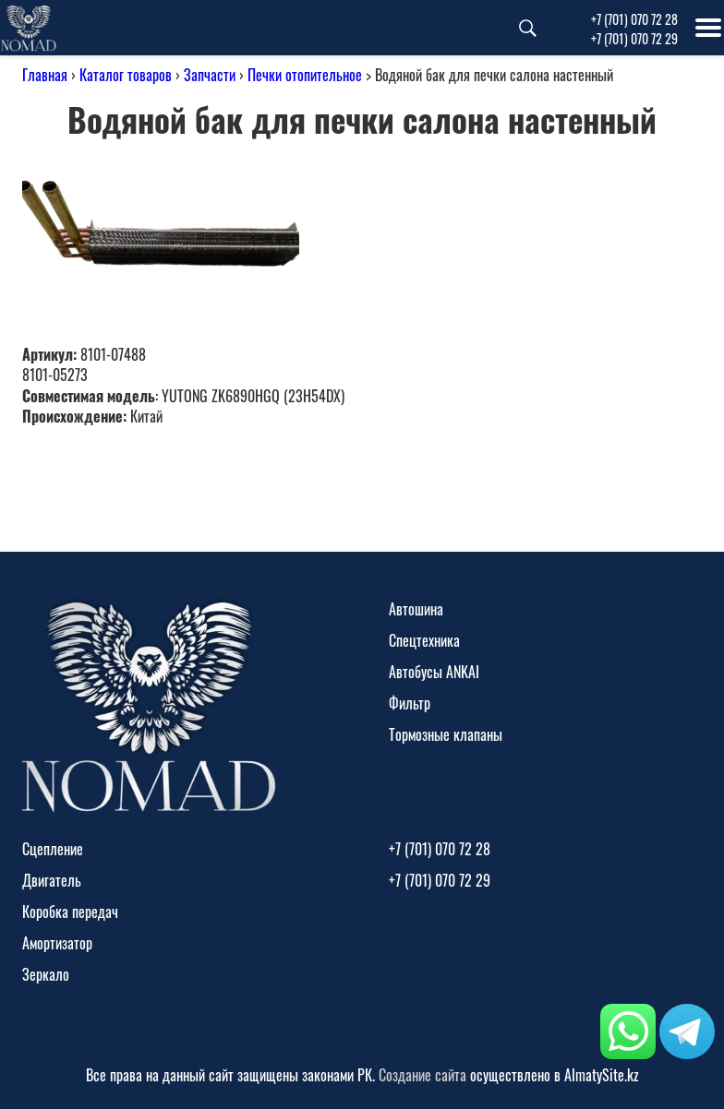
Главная (44, 75)
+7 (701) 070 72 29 (634, 38)
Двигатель (51, 880)
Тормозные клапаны (445, 734)
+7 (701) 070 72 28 (634, 19)
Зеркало (45, 974)
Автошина (416, 609)
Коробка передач (70, 911)
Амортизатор (57, 943)
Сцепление (52, 849)
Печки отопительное (304, 75)
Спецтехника (424, 640)
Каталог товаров (125, 75)
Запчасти (209, 75)
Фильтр (409, 703)
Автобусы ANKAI (434, 672)
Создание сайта (422, 1075)
